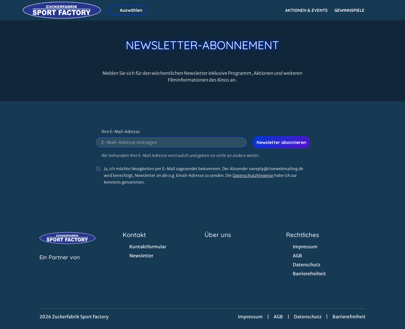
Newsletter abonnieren (281, 142)
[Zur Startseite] (61, 10)
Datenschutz (307, 316)
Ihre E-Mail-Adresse (121, 131)
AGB (278, 316)
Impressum (250, 316)
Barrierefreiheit (349, 316)
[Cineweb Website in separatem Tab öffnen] (59, 264)
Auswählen (127, 10)
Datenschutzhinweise (253, 175)
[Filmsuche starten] (376, 10)
